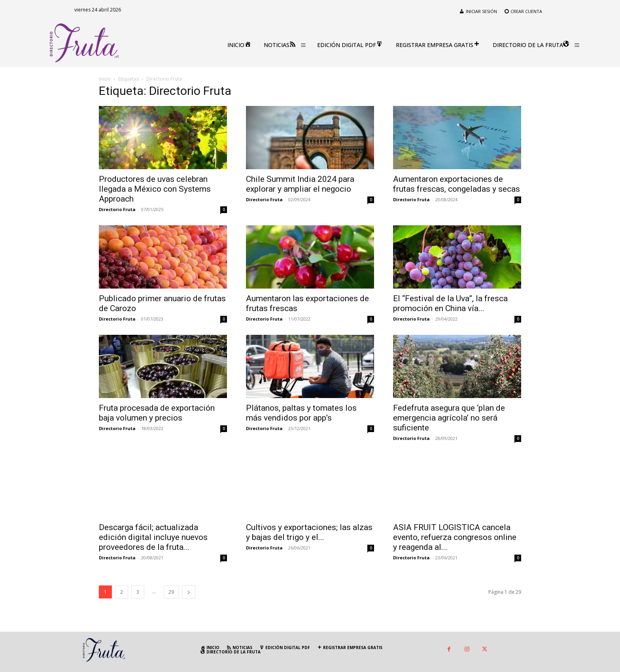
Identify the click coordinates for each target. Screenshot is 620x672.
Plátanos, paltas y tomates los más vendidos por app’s (301, 413)
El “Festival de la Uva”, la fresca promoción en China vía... (450, 303)
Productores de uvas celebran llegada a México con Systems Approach (155, 189)
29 (171, 592)
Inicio (105, 79)
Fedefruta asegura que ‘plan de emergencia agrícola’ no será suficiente (449, 417)
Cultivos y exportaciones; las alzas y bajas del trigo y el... (309, 519)
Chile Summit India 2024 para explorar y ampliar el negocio (300, 184)
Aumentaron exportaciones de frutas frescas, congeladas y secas (456, 184)
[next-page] (188, 591)
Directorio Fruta (117, 209)
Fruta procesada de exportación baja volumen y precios (157, 413)
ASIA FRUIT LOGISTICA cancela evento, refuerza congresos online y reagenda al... (454, 522)
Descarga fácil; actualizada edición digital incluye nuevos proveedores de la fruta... (153, 537)
